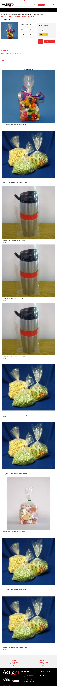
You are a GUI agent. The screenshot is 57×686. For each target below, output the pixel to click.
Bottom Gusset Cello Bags (23, 14)
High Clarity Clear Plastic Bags (10, 14)
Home (1, 14)
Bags (4, 14)
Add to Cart (43, 34)
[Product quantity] (42, 30)
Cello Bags (17, 14)
